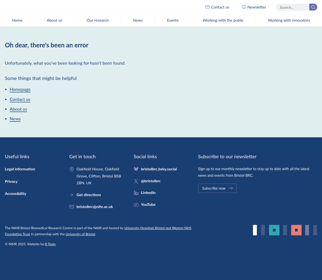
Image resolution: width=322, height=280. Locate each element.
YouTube (148, 204)
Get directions (89, 194)
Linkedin (148, 192)
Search (312, 7)
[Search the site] (296, 7)
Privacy (11, 181)
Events (172, 20)
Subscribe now (218, 188)
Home (17, 20)
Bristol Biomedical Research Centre (35, 7)
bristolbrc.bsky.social (159, 168)
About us (54, 20)
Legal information (20, 168)
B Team (50, 244)
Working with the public (223, 20)
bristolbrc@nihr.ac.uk (95, 206)
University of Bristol (80, 234)
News (138, 20)
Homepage (20, 89)
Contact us (217, 7)
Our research (98, 20)
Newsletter (254, 7)
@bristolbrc (151, 180)
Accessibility (15, 193)
